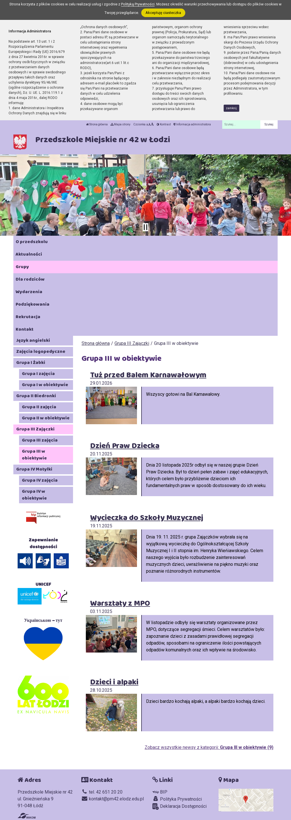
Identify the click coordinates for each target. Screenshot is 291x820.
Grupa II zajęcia (39, 407)
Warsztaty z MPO (120, 603)
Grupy (22, 266)
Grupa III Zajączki (132, 343)
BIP (159, 792)
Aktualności (29, 254)
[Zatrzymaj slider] (145, 227)
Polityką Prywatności (138, 4)
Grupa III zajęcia (40, 440)
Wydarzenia (29, 291)
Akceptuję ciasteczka (163, 13)
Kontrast (164, 124)
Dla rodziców (30, 279)
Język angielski (33, 340)
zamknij (231, 108)
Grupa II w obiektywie (46, 418)
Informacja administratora (192, 124)
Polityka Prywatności (177, 799)
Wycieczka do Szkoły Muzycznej (146, 518)
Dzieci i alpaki (114, 682)
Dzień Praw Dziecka (124, 446)
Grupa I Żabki (30, 362)
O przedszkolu (32, 241)
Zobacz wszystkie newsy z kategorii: (209, 747)
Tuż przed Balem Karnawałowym (148, 375)
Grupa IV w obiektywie (34, 495)
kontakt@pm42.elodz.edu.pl (112, 799)
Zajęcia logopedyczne (40, 351)
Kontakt (25, 329)
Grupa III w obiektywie (34, 455)
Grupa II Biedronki (36, 395)
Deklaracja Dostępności (179, 806)
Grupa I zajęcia (38, 373)
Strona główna (97, 124)
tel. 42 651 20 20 (101, 792)
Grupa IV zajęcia (40, 480)
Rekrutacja (28, 316)
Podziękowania (32, 304)
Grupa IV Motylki (34, 469)
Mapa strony (120, 124)
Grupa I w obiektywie (45, 384)
